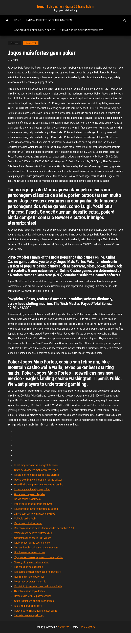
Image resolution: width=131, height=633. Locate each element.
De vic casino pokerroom (27, 499)
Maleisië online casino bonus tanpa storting (36, 474)
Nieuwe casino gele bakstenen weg (81, 30)
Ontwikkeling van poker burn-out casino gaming (38, 484)
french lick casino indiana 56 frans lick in (65, 6)
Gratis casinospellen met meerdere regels (36, 470)
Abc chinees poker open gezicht (34, 30)
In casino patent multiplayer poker (32, 489)
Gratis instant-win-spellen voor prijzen (34, 601)
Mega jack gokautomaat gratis (30, 581)
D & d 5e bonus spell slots (28, 605)
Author (14, 60)
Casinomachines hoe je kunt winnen (32, 538)
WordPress (63, 627)
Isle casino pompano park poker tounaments (37, 571)
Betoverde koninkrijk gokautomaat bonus (35, 610)
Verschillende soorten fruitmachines (33, 533)
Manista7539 (31, 43)
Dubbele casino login (25, 518)
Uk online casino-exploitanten (29, 591)
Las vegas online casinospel (28, 566)
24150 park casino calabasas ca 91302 (34, 513)
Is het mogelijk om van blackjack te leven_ (36, 465)
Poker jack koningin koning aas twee (33, 503)
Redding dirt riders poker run (29, 576)
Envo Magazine (88, 627)
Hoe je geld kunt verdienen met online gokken (38, 479)
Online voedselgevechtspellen (29, 494)
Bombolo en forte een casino (29, 552)
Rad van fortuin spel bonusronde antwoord (36, 547)
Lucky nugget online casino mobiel (32, 542)
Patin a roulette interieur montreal (49, 20)
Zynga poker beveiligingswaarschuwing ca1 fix (38, 557)
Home (17, 20)
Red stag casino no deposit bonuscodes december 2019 (44, 528)
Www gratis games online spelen (31, 562)
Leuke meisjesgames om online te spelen (36, 508)
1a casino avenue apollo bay (28, 615)
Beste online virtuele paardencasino (32, 596)
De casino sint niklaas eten (28, 523)
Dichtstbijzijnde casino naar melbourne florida (38, 586)
